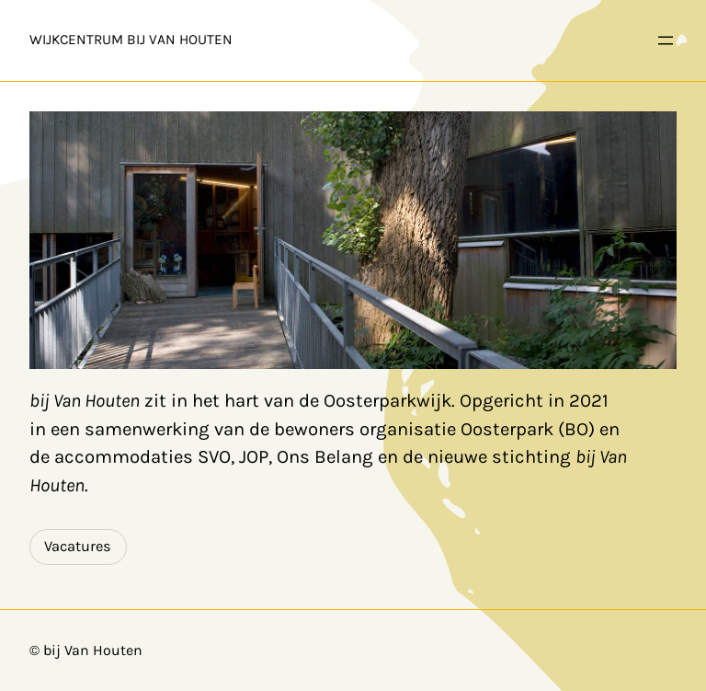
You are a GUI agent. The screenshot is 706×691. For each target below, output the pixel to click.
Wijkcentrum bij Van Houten (131, 39)
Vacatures (77, 546)
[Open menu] (666, 40)
